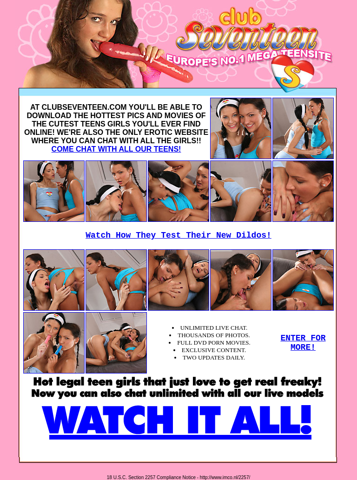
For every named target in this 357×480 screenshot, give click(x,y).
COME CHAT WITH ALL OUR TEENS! (116, 149)
